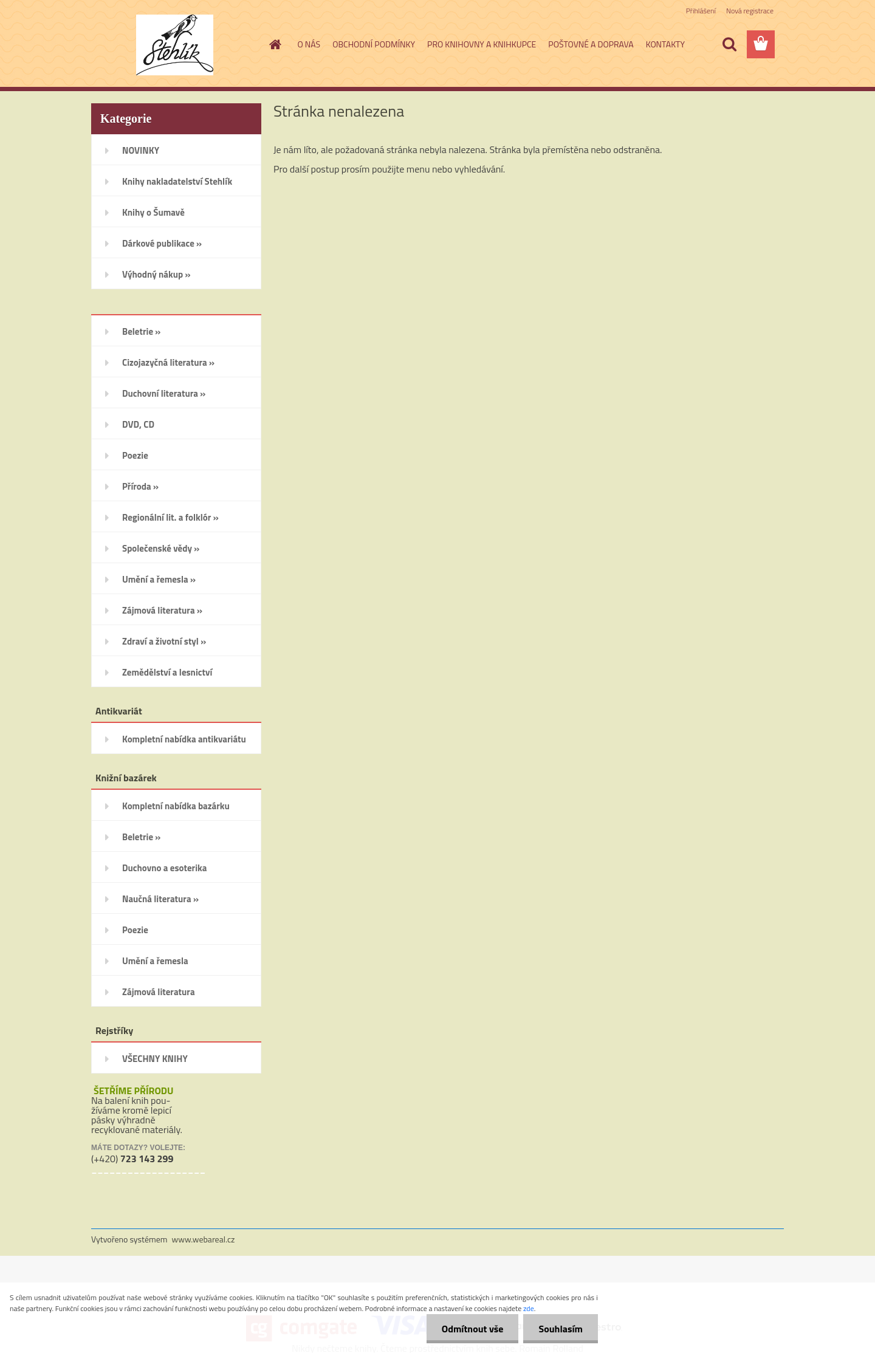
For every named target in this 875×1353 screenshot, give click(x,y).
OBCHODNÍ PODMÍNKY (373, 44)
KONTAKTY (665, 44)
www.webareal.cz (203, 1239)
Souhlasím (560, 1328)
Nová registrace (750, 10)
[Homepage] (275, 44)
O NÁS (309, 44)
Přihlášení (701, 10)
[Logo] (174, 45)
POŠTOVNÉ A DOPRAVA (590, 44)
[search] (729, 44)
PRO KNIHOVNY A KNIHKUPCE (481, 44)
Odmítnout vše (473, 1328)
